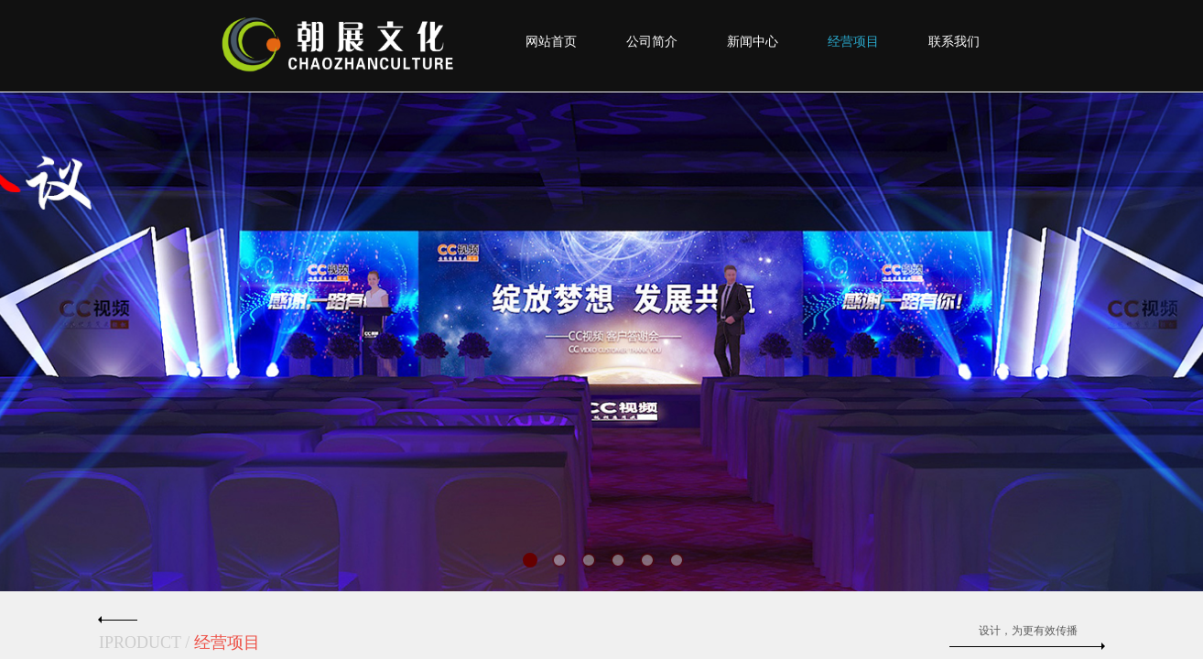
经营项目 (853, 42)
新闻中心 (752, 42)
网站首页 (551, 42)
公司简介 (651, 42)
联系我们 (954, 42)
